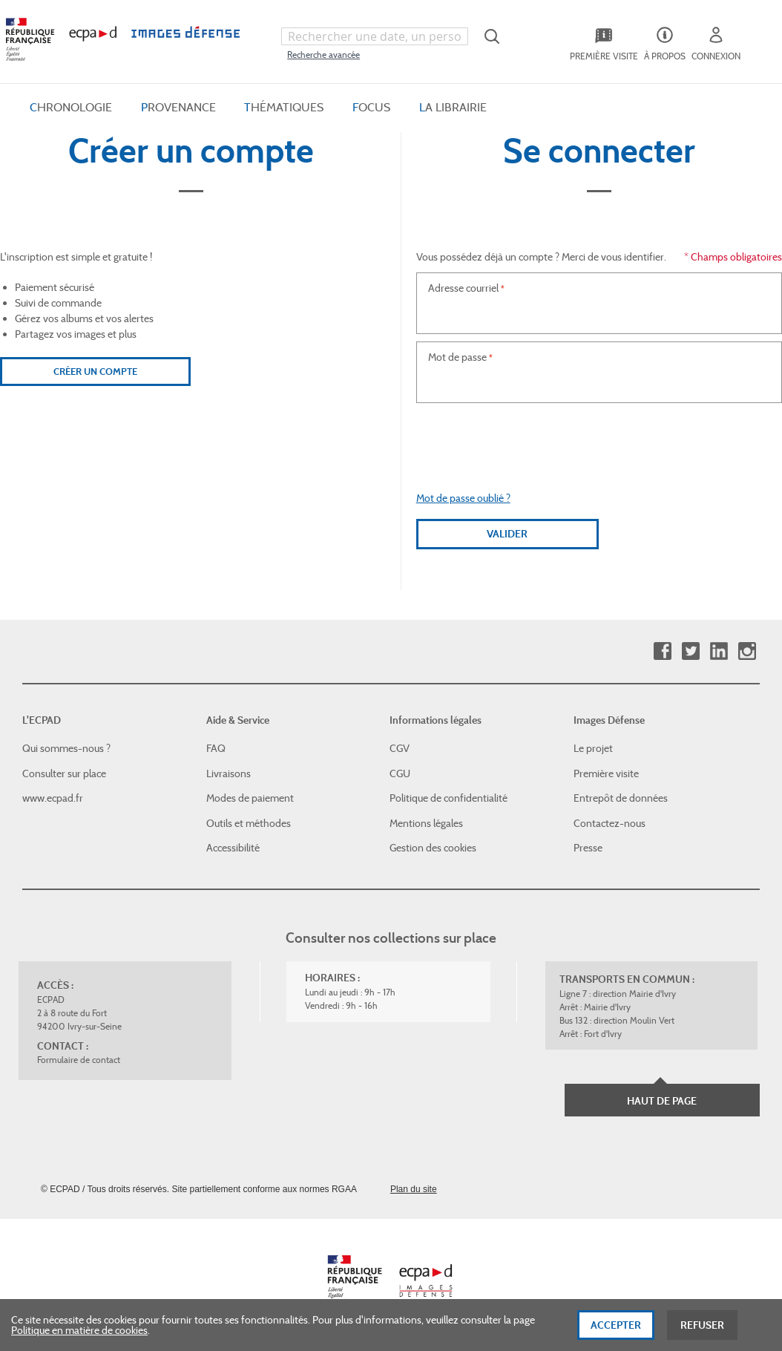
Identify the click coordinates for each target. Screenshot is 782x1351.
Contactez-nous (609, 823)
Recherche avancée (323, 54)
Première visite (606, 773)
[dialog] (391, 1325)
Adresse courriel (463, 288)
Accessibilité (233, 847)
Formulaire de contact (78, 1059)
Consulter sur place (64, 773)
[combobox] (374, 36)
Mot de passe (457, 357)
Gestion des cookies (433, 847)
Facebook (662, 651)
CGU (400, 773)
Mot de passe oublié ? (463, 498)
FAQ (216, 748)
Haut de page (662, 1101)
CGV (400, 748)
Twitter (690, 651)
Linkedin (718, 651)
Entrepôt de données (621, 798)
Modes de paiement (250, 798)
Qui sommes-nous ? (66, 748)
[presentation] (599, 439)
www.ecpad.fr (52, 798)
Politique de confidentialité (448, 798)
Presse (588, 847)
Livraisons (228, 773)
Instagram (746, 651)
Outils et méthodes (248, 823)
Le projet (593, 748)
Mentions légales (426, 823)
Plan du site (413, 1189)
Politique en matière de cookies (79, 1330)
